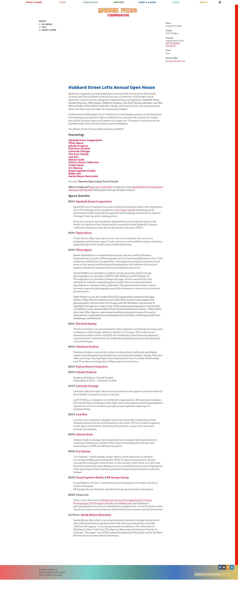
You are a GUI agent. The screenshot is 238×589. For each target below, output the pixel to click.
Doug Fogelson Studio (82, 170)
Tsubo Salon (76, 165)
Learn (62, 2)
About (204, 2)
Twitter (232, 567)
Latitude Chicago (79, 151)
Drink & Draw (49, 30)
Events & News (147, 2)
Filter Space (75, 143)
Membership (90, 2)
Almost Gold (76, 159)
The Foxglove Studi (100, 503)
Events (42, 21)
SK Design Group (118, 477)
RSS (228, 567)
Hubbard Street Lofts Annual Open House (111, 87)
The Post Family (78, 154)
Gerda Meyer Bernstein (83, 176)
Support (119, 2)
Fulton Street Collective (83, 162)
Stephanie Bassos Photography (120, 500)
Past (44, 27)
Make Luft (74, 173)
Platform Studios (79, 148)
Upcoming (47, 24)
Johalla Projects (78, 145)
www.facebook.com (175, 61)
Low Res (73, 156)
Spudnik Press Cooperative (85, 140)
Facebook (220, 567)
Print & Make (34, 2)
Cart (220, 3)
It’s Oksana (75, 167)
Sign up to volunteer (100, 187)
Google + (224, 567)
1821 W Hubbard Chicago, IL (173, 44)
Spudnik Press (117, 12)
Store (175, 2)
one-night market (125, 210)
